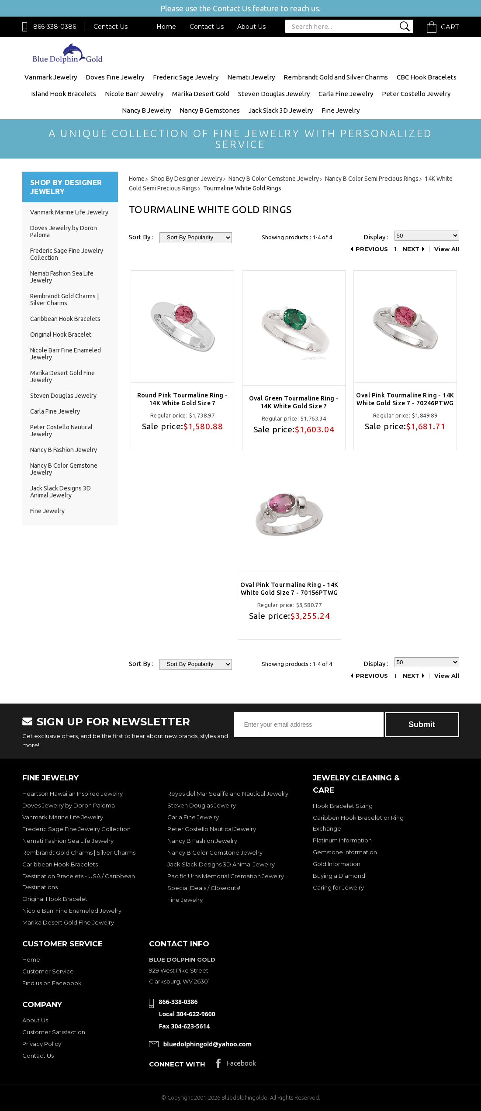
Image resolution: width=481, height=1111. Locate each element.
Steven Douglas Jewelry (274, 93)
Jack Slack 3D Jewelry (281, 110)
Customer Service (48, 971)
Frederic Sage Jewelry (185, 77)
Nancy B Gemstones (210, 110)
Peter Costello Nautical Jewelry (211, 828)
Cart (450, 27)
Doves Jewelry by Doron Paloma (68, 805)
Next (411, 249)
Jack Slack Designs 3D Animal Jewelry (60, 492)
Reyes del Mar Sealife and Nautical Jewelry (227, 793)
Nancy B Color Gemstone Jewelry (215, 852)
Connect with (177, 1064)
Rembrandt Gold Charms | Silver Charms (64, 300)
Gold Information (336, 863)
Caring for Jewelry (338, 887)
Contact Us (110, 27)
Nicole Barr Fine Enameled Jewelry (71, 910)
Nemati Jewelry (251, 77)
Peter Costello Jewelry (416, 93)
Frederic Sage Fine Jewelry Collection (76, 828)
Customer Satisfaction (53, 1031)
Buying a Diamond (339, 875)
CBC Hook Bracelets (427, 77)
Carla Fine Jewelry (345, 93)
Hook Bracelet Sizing (343, 805)
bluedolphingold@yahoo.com (207, 1044)
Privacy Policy (41, 1043)
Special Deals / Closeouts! (203, 887)
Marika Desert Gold (200, 93)
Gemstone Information (345, 852)
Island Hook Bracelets (63, 93)
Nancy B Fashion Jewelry (63, 449)
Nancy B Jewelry (146, 110)
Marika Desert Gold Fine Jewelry (68, 922)
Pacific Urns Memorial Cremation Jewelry (225, 876)
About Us (251, 27)
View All (446, 249)
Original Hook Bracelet (60, 334)
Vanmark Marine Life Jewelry (69, 212)
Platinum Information (342, 840)
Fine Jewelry (341, 110)
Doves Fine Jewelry (115, 77)
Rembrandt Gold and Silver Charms (336, 77)
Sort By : (141, 237)
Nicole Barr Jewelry (134, 93)
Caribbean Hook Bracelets (65, 318)
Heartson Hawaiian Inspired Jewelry (72, 793)
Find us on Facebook (52, 983)
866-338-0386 (54, 27)
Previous (372, 249)
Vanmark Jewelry (50, 77)
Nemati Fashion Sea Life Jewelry (68, 840)
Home (166, 27)
